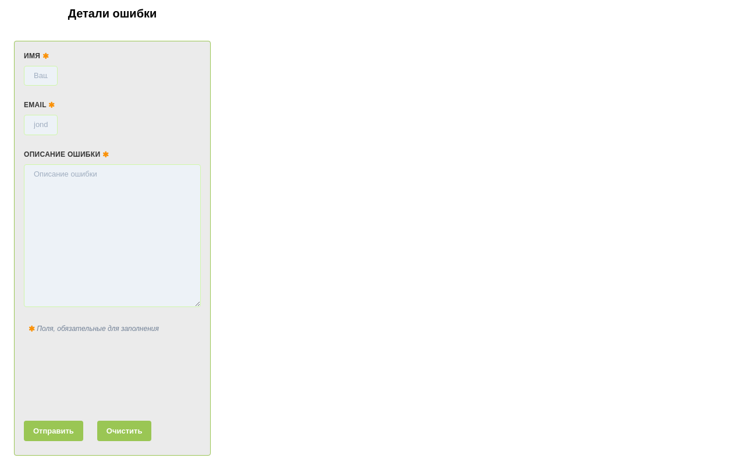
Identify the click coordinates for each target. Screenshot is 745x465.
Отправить (53, 431)
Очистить (125, 431)
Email (39, 105)
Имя (36, 56)
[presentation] (112, 374)
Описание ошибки (66, 154)
